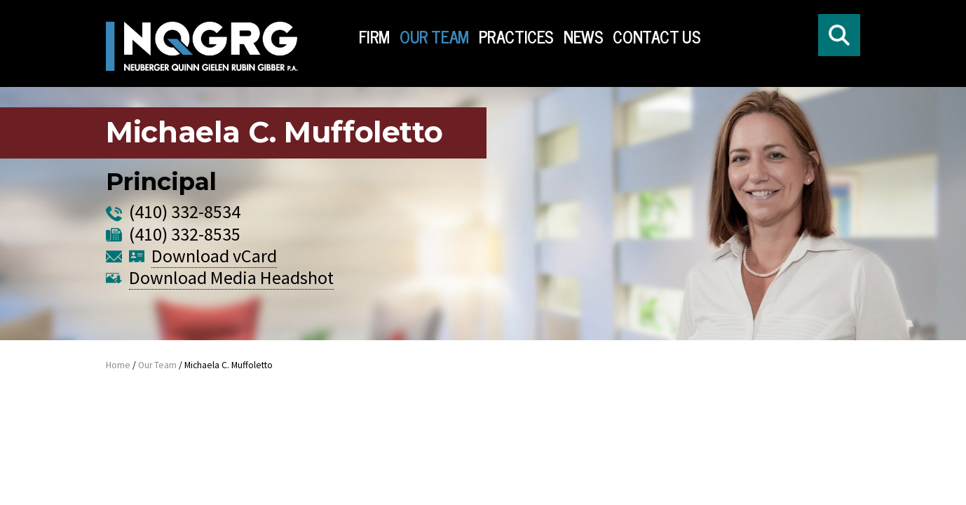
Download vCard (214, 267)
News (583, 36)
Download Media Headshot (231, 289)
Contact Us (656, 36)
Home (118, 365)
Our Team (434, 36)
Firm (374, 36)
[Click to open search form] (839, 35)
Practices (516, 36)
